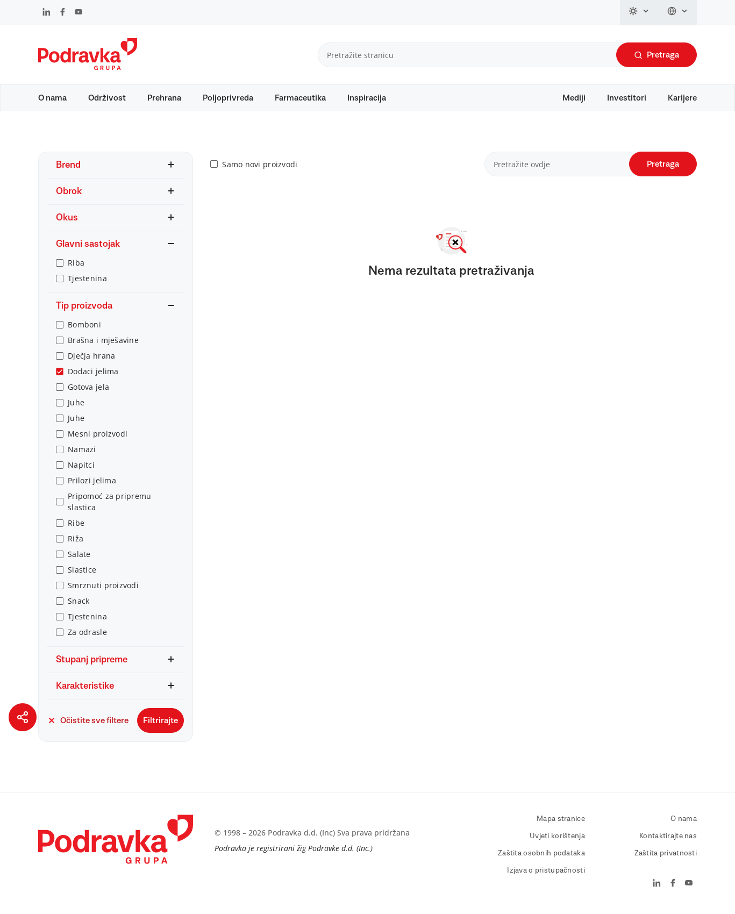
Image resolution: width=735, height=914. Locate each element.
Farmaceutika (300, 98)
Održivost (107, 98)
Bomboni (84, 324)
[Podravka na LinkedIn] (46, 13)
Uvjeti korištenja (557, 836)
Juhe (76, 402)
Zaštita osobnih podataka (541, 853)
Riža (75, 538)
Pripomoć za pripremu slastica (110, 501)
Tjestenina (87, 278)
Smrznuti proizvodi (103, 585)
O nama (52, 98)
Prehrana (164, 98)
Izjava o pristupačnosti (545, 870)
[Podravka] (87, 67)
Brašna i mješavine (103, 340)
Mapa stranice (561, 819)
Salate (79, 554)
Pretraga (656, 55)
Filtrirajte (160, 720)
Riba (76, 263)
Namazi (82, 449)
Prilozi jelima (92, 480)
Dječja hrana (91, 356)
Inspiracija (366, 98)
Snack (78, 601)
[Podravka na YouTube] (78, 13)
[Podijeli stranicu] (23, 717)
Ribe (76, 523)
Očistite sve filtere (88, 720)
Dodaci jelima (93, 371)
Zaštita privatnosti (665, 853)
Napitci (81, 465)
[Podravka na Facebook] (62, 13)
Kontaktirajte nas (668, 836)
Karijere (682, 98)
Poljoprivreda (228, 98)
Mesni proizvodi (97, 434)
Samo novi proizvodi (259, 164)
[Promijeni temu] (639, 12)
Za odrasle (87, 632)
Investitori (626, 98)
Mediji (574, 98)
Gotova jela (88, 387)
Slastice (82, 570)
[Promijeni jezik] (678, 12)
